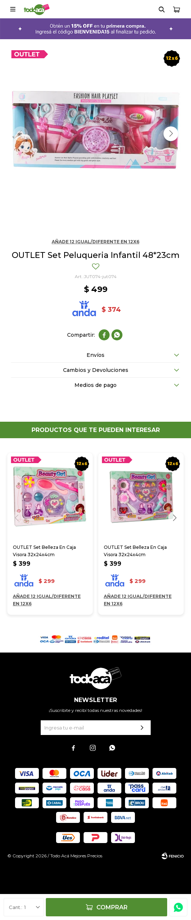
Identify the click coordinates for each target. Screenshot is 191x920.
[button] (171, 133)
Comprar (112, 907)
